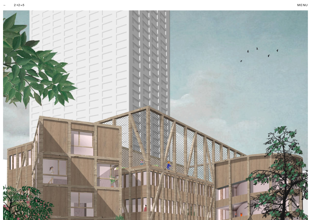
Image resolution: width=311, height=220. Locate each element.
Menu (302, 5)
